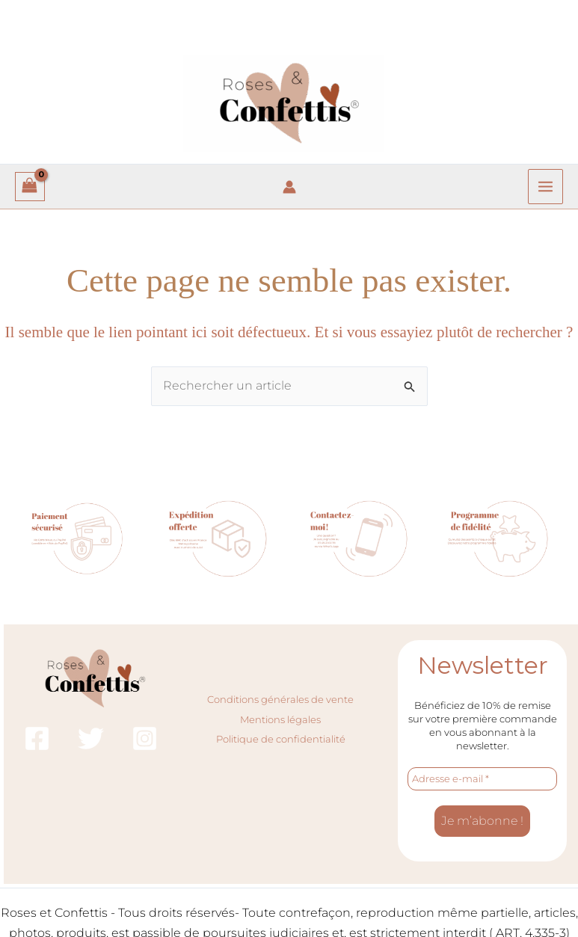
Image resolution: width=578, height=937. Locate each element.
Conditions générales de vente (280, 699)
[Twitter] (91, 738)
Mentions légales (280, 719)
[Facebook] (37, 738)
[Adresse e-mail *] (482, 779)
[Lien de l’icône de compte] (289, 187)
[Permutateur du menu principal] (545, 186)
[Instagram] (145, 738)
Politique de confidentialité (280, 739)
